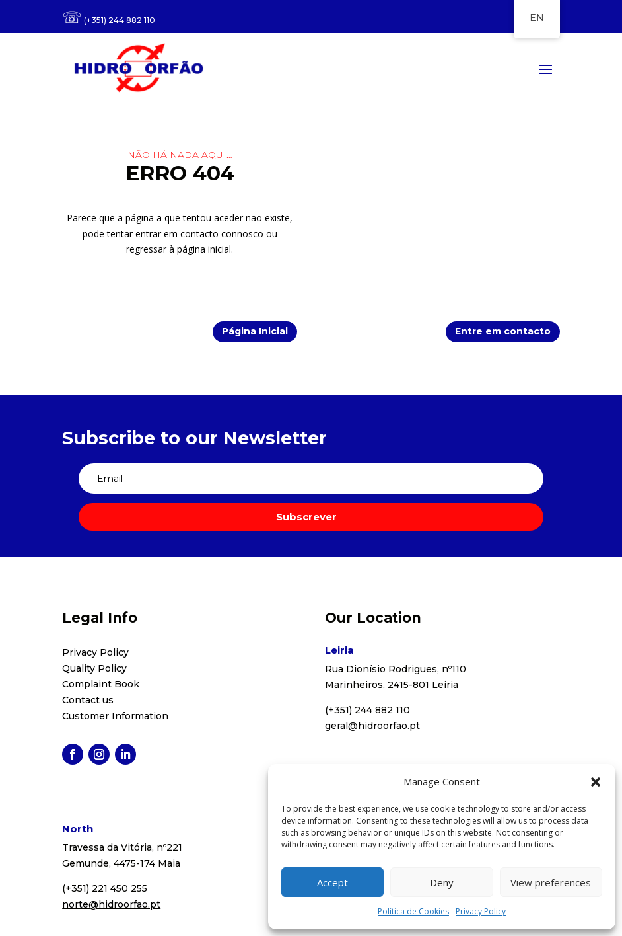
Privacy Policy (481, 911)
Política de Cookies (413, 911)
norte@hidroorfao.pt (111, 904)
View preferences (550, 882)
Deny (442, 882)
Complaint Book (100, 684)
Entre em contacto (503, 331)
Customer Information (115, 716)
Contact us (88, 700)
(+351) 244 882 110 (119, 20)
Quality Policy (94, 668)
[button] (595, 782)
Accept (332, 882)
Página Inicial (255, 331)
